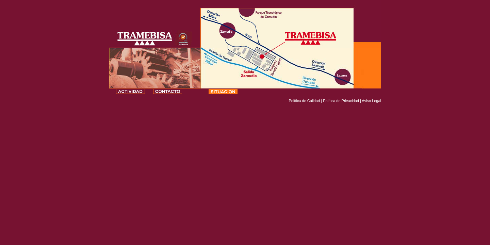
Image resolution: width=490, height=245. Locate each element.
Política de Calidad (304, 101)
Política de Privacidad (341, 101)
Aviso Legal (371, 101)
